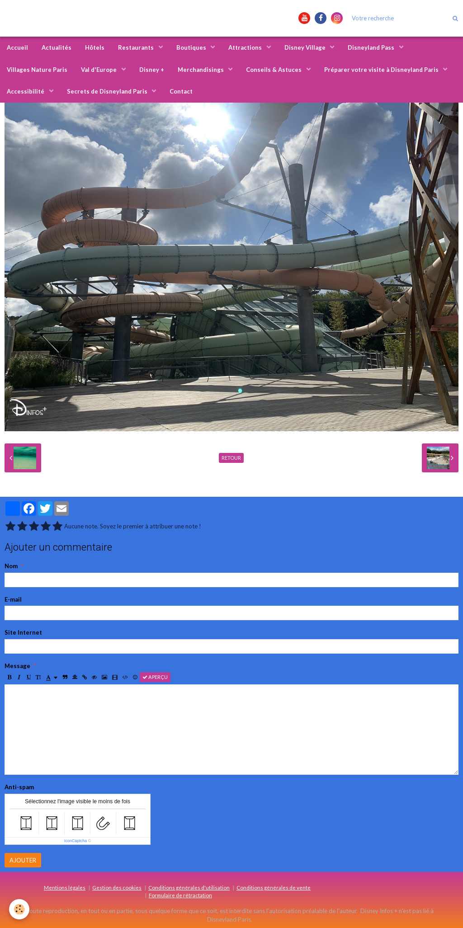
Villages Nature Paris (37, 69)
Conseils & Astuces (274, 69)
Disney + (151, 69)
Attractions (245, 47)
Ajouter (22, 860)
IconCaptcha (75, 840)
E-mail (13, 599)
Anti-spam (19, 787)
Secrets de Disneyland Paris (108, 91)
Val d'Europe (99, 69)
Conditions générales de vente (273, 887)
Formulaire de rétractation (180, 895)
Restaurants (136, 47)
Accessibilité (26, 91)
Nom (11, 566)
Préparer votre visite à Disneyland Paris (382, 69)
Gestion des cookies (117, 887)
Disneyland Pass (372, 47)
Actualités (56, 47)
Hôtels (94, 47)
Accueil (17, 47)
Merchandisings (201, 69)
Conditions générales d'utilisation (189, 887)
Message (17, 665)
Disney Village (305, 47)
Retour (231, 458)
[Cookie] (19, 909)
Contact (181, 91)
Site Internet (23, 632)
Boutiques (192, 47)
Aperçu (155, 677)
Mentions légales (64, 887)
